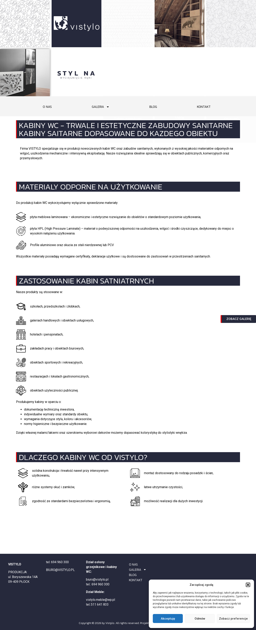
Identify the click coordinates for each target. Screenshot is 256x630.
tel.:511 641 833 (97, 604)
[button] (248, 585)
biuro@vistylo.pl (97, 579)
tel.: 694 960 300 (97, 584)
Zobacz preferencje (233, 618)
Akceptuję (168, 618)
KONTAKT (204, 107)
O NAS (47, 107)
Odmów (200, 618)
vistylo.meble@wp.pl (100, 600)
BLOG (153, 107)
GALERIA (100, 107)
